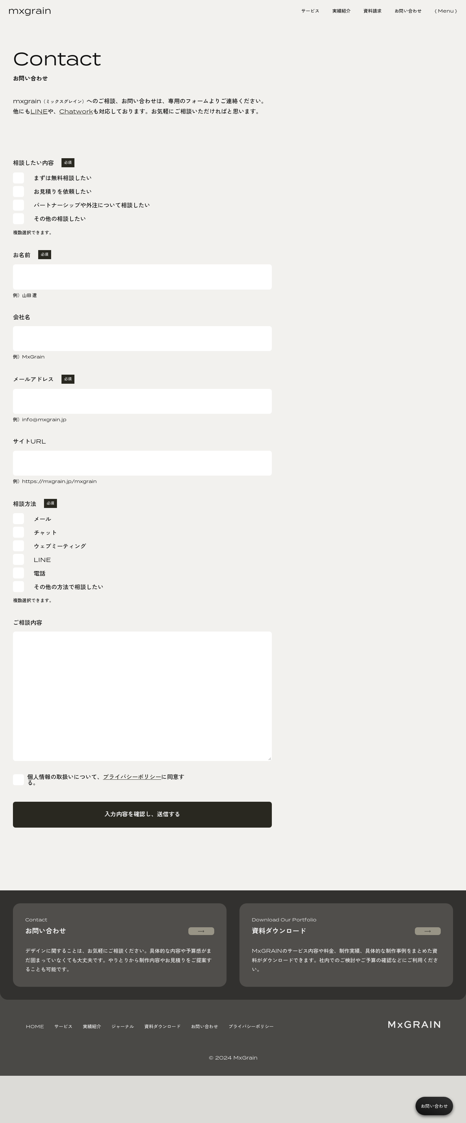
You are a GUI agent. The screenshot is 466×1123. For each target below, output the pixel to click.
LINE (39, 111)
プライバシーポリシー (135, 799)
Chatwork (76, 111)
